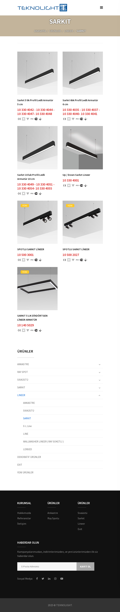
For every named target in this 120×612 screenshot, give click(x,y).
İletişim (21, 523)
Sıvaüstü (82, 513)
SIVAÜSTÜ (22, 379)
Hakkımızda (24, 513)
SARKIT (21, 387)
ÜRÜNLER (55, 31)
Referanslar (24, 518)
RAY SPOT (22, 372)
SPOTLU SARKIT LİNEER (30, 249)
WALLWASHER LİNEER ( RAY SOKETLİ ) (43, 441)
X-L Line (27, 426)
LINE (25, 433)
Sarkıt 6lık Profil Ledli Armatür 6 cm (80, 102)
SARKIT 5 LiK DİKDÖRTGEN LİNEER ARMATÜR (32, 317)
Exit (80, 529)
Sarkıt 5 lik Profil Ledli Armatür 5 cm (35, 102)
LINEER (68, 31)
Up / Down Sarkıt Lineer (76, 174)
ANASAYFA (40, 31)
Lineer (81, 523)
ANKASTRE (23, 364)
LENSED (27, 449)
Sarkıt (81, 518)
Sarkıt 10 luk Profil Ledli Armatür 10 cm (31, 176)
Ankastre (52, 513)
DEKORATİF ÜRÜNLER (29, 457)
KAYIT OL (85, 566)
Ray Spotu (53, 518)
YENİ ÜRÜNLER (25, 472)
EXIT (19, 464)
